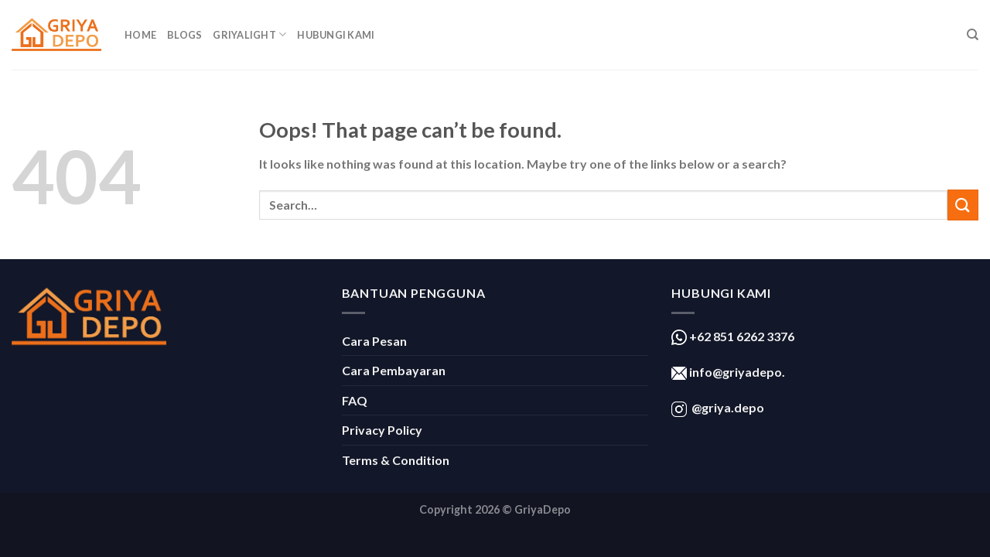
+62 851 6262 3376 (740, 336)
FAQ (354, 400)
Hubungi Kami (335, 35)
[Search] (972, 35)
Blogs (184, 35)
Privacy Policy (382, 429)
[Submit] (962, 205)
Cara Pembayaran (394, 370)
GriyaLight (249, 34)
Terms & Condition (395, 460)
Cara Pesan (374, 340)
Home (140, 35)
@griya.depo (727, 407)
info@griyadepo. (736, 371)
